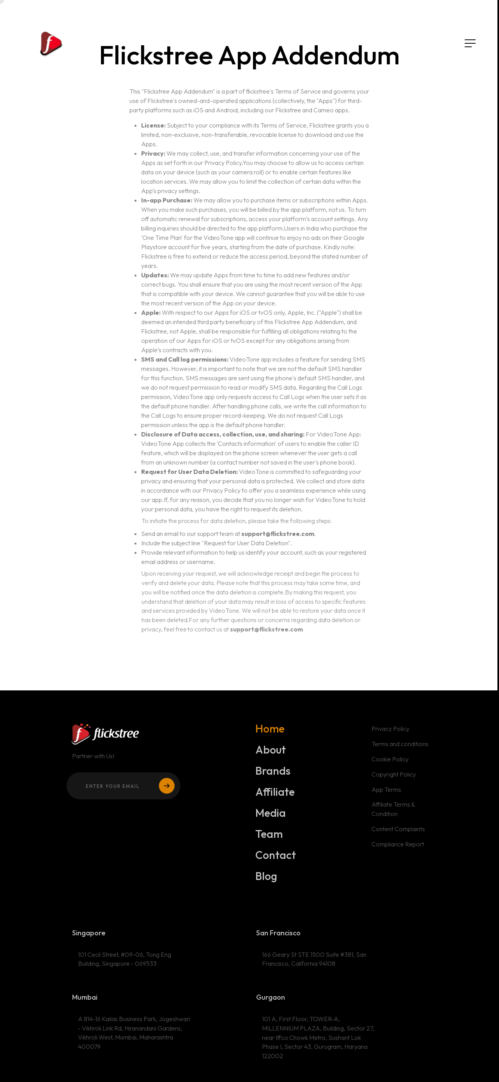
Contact (276, 857)
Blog (267, 878)
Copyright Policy (394, 777)
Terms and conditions (400, 747)
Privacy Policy (390, 732)
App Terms (386, 792)
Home (270, 731)
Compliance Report (398, 847)
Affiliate (275, 794)
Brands (273, 773)
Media (271, 815)
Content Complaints (398, 832)
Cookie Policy (390, 762)
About (271, 752)
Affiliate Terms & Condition (393, 812)
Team (269, 836)
